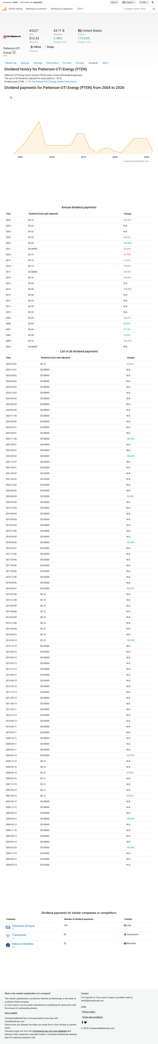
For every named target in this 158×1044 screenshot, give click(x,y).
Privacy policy (88, 1012)
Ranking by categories (61, 8)
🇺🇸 (128, 2)
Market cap (11, 63)
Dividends (93, 63)
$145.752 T (37, 2)
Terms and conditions (92, 1017)
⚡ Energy (49, 47)
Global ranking (15, 8)
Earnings (38, 63)
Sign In (114, 2)
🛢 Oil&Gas (35, 47)
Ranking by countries (36, 8)
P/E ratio (67, 63)
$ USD (143, 2)
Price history (52, 63)
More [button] (105, 63)
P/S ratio (80, 63)
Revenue (25, 63)
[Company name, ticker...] (139, 8)
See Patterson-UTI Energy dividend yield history (54, 81)
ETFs (79, 8)
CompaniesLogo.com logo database (49, 1031)
